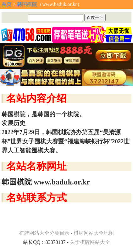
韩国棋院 (27, 4)
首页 (7, 4)
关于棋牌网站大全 (90, 242)
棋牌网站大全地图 (94, 233)
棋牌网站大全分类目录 (44, 233)
